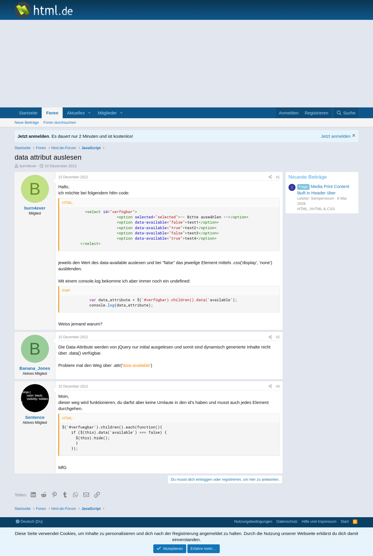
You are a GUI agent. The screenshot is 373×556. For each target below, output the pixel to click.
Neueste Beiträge (307, 177)
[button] (89, 112)
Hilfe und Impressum (319, 521)
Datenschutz (287, 521)
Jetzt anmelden (336, 136)
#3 (278, 386)
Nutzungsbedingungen (253, 521)
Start (345, 521)
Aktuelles (76, 112)
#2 (278, 337)
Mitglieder (107, 112)
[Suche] (345, 112)
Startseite (28, 112)
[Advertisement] (186, 63)
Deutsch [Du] (29, 521)
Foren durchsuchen (59, 122)
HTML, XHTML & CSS (316, 209)
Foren (52, 112)
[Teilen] (270, 177)
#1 (278, 177)
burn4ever (28, 166)
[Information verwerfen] (353, 136)
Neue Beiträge (27, 122)
